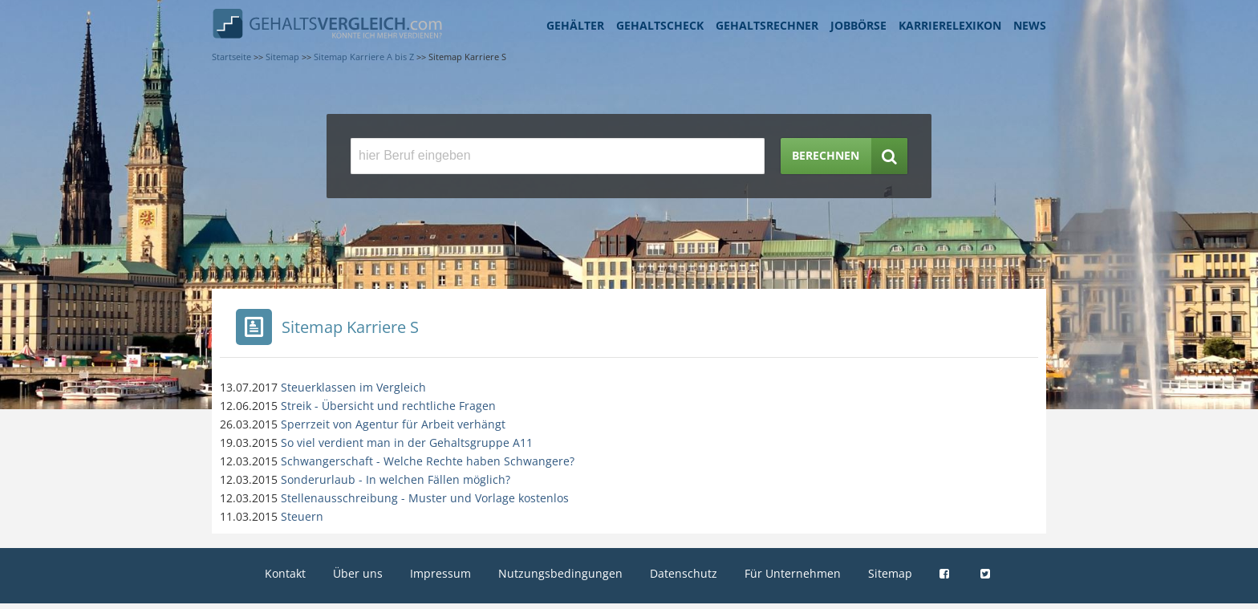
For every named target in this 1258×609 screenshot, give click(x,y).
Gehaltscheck (660, 25)
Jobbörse (858, 25)
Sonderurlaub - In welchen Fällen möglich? (395, 479)
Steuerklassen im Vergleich (353, 387)
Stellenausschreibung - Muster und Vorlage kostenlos (425, 497)
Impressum (440, 573)
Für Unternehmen (793, 573)
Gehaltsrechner (767, 25)
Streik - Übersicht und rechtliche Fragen (388, 405)
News (1029, 25)
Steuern (302, 516)
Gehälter (575, 25)
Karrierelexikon (950, 25)
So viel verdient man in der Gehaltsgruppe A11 (407, 442)
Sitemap (890, 573)
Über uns (358, 573)
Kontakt (285, 573)
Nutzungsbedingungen (560, 573)
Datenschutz (683, 573)
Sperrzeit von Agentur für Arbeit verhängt (393, 424)
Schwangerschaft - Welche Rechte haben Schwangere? (427, 461)
